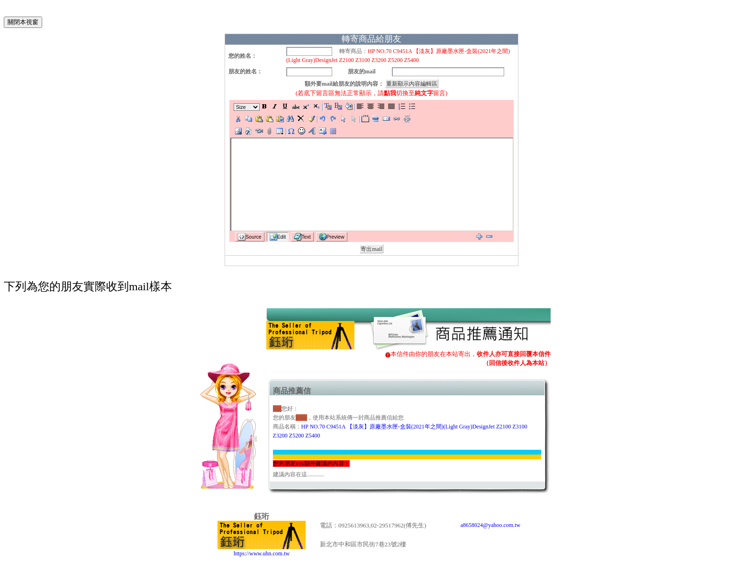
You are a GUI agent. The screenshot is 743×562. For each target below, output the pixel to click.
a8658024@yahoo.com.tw (490, 525)
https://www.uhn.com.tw (261, 550)
